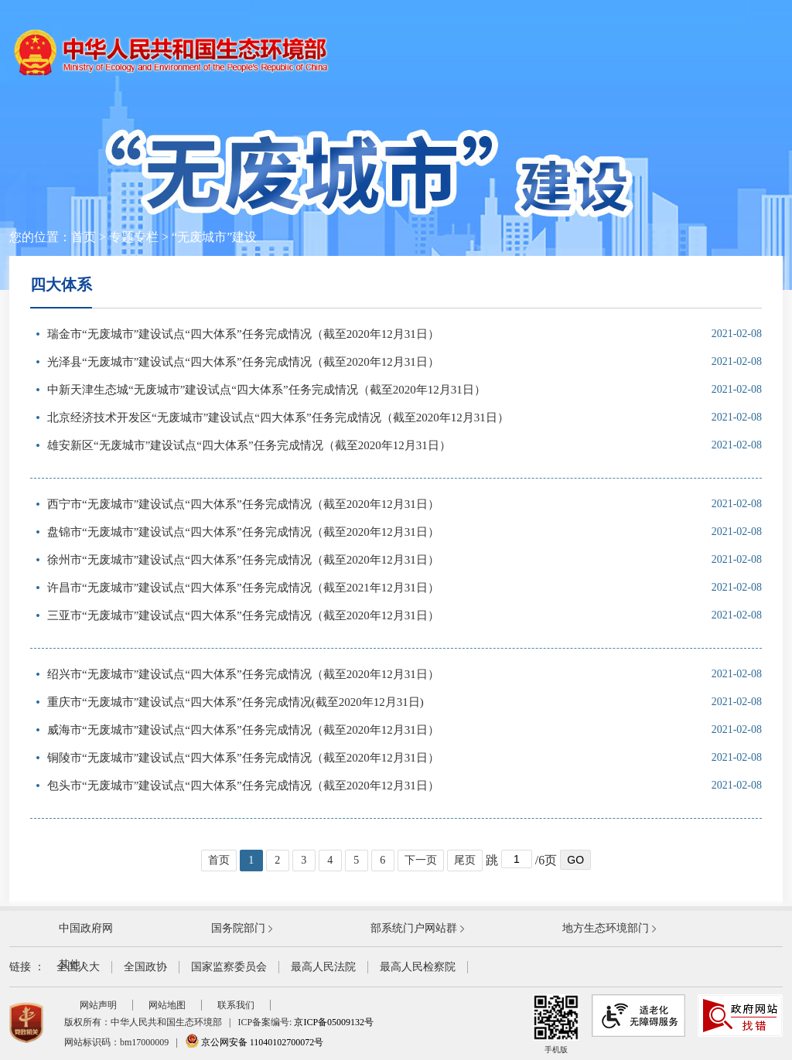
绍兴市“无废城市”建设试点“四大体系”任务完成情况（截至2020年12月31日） (243, 674)
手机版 (556, 1024)
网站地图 (167, 1005)
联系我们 (235, 1005)
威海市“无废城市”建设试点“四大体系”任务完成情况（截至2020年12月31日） (243, 730)
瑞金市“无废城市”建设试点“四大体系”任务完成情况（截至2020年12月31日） (243, 334)
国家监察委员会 (229, 967)
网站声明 (98, 1005)
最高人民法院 (323, 967)
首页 (83, 237)
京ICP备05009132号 (334, 1022)
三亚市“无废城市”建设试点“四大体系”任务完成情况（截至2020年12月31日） (243, 615)
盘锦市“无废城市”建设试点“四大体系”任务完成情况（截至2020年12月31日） (243, 532)
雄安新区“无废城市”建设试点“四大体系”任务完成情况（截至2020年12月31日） (249, 445)
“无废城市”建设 (214, 237)
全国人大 (78, 967)
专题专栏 (134, 237)
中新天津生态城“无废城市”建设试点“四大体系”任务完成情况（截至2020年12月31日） (266, 389)
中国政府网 (86, 928)
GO (575, 860)
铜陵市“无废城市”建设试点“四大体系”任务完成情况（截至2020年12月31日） (243, 758)
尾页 (465, 860)
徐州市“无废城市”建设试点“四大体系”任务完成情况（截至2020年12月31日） (243, 560)
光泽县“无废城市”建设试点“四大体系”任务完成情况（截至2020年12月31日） (243, 362)
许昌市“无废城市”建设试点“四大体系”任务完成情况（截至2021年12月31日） (243, 587)
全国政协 (145, 967)
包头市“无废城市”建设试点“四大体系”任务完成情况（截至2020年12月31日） (243, 785)
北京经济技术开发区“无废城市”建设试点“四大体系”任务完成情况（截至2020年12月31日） (278, 417)
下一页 (421, 860)
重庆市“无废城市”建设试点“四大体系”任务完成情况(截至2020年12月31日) (235, 702)
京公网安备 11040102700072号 (254, 1042)
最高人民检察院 (418, 967)
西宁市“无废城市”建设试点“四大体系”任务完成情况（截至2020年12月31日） (243, 504)
